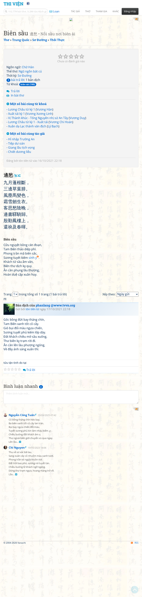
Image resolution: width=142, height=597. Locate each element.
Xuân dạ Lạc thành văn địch (27, 175)
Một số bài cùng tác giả (25, 182)
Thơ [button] (87, 11)
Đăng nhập (130, 11)
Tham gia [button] (101, 11)
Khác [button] (116, 11)
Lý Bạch (53, 175)
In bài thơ (17, 144)
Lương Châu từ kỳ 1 (21, 158)
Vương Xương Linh (39, 162)
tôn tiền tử (25, 209)
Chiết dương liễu (19, 200)
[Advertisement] (71, 43)
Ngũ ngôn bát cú (30, 120)
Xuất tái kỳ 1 (16, 162)
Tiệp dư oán (16, 192)
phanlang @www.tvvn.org (55, 457)
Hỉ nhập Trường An (21, 187)
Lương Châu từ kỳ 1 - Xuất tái (28, 170)
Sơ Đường (25, 124)
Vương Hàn (44, 158)
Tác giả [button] (75, 11)
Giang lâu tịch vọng (21, 196)
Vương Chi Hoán (61, 170)
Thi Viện (13, 3)
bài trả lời (15, 128)
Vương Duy (77, 166)
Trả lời (15, 140)
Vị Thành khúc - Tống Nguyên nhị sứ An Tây (38, 166)
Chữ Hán (28, 115)
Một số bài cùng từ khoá (26, 152)
